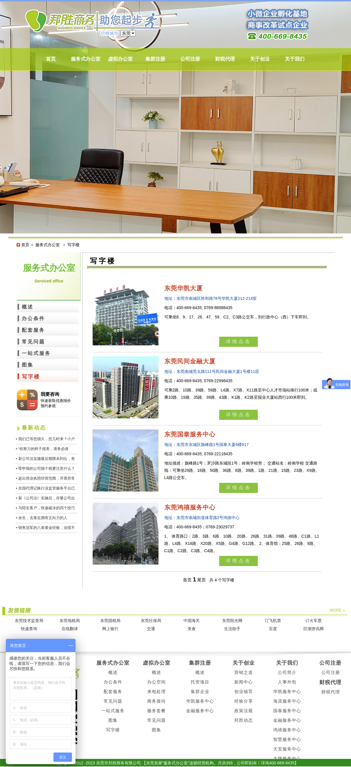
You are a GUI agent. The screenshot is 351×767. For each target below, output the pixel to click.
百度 (273, 629)
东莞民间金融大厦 (189, 361)
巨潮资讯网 (313, 629)
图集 (27, 365)
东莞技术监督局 (29, 621)
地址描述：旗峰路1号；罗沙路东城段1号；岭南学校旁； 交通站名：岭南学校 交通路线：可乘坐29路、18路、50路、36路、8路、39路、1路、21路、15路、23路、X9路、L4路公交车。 (242, 470)
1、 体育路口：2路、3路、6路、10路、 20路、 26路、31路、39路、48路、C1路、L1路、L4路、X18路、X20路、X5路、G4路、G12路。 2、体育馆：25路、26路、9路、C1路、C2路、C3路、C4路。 (241, 543)
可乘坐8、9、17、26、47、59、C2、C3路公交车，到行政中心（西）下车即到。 (237, 317)
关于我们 (295, 59)
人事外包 (287, 681)
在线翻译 (70, 629)
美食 (192, 629)
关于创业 (260, 59)
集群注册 (155, 59)
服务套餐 (156, 710)
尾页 (201, 579)
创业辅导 (243, 691)
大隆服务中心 (287, 758)
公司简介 (287, 672)
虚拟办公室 (120, 59)
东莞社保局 (151, 621)
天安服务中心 (287, 748)
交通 (151, 629)
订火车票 (313, 621)
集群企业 (200, 691)
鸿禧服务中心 (287, 729)
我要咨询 (50, 394)
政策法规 (243, 710)
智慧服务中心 (287, 739)
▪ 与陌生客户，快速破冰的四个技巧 (45, 508)
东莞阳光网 (232, 621)
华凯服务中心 (200, 701)
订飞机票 (273, 621)
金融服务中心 (200, 710)
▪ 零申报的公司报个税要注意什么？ (45, 468)
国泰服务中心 (287, 710)
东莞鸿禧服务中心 (189, 507)
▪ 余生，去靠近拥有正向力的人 (41, 518)
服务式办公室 (85, 59)
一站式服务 (36, 353)
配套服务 (33, 330)
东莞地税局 (70, 621)
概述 (27, 307)
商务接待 (156, 701)
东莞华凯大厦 (183, 288)
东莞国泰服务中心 (189, 434)
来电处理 (156, 691)
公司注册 (190, 59)
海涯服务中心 (287, 701)
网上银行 (110, 629)
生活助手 (232, 629)
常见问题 (33, 341)
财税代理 (225, 59)
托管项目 (200, 681)
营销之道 (243, 672)
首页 (51, 59)
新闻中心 (243, 681)
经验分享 (243, 701)
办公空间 (156, 681)
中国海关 (191, 621)
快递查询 (29, 629)
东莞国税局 (110, 621)
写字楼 (31, 377)
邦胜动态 (243, 720)
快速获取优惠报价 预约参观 (56, 403)
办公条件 (33, 318)
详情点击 (238, 341)
